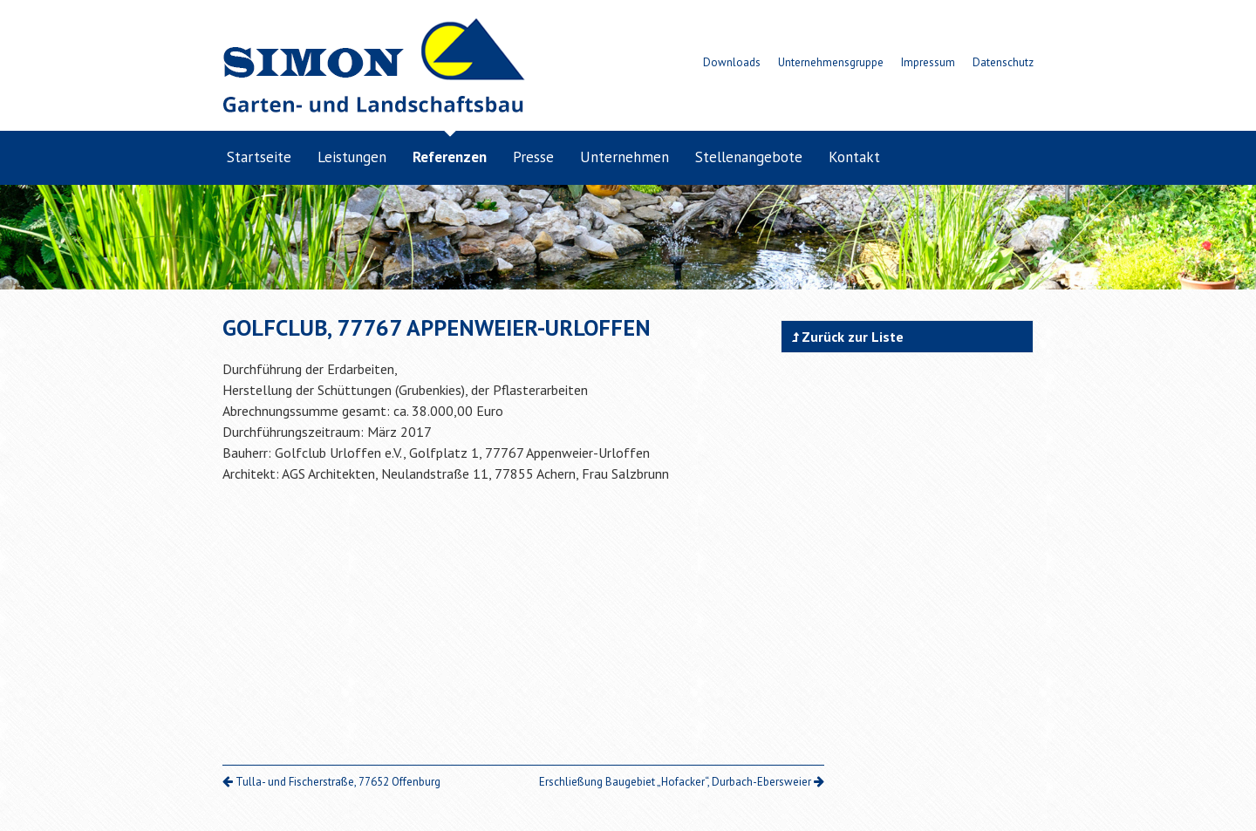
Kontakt (854, 157)
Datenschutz (1003, 62)
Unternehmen (624, 157)
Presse (533, 157)
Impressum (928, 62)
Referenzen (450, 157)
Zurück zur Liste (848, 336)
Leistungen (351, 157)
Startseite (259, 157)
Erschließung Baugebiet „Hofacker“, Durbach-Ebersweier (681, 781)
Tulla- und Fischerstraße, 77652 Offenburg (331, 781)
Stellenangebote (748, 157)
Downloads (732, 62)
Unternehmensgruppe (831, 62)
